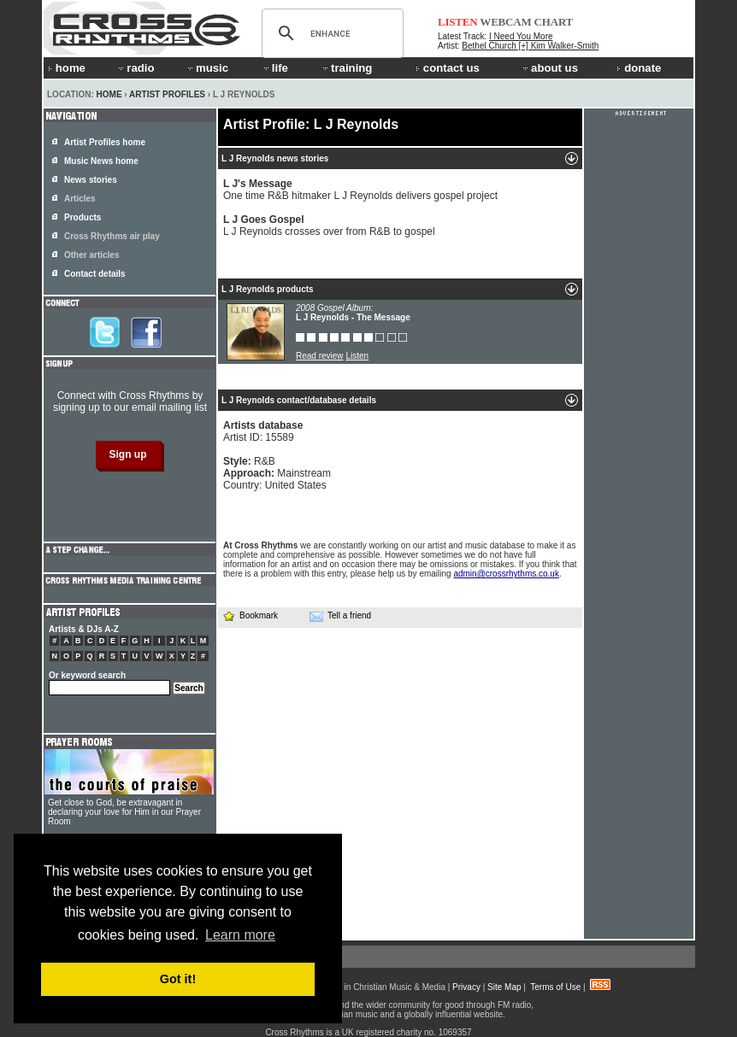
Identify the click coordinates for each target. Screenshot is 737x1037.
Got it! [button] (178, 979)
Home (109, 94)
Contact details (95, 273)
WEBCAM (505, 21)
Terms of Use (555, 987)
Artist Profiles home (104, 142)
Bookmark (250, 615)
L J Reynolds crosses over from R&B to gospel (329, 225)
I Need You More (521, 36)
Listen (356, 355)
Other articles (91, 255)
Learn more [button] (240, 935)
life (275, 68)
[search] (330, 33)
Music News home (101, 161)
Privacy (466, 987)
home (66, 68)
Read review (320, 355)
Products (82, 217)
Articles (80, 198)
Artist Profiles (167, 94)
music (207, 68)
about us (549, 68)
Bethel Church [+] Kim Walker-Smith (530, 45)
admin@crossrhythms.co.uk (506, 573)
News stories (90, 180)
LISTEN (458, 21)
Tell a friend (340, 616)
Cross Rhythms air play (112, 236)
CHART (554, 21)
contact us (448, 68)
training (346, 68)
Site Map (504, 987)
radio (135, 68)
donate (638, 68)
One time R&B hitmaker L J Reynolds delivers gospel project (360, 190)
